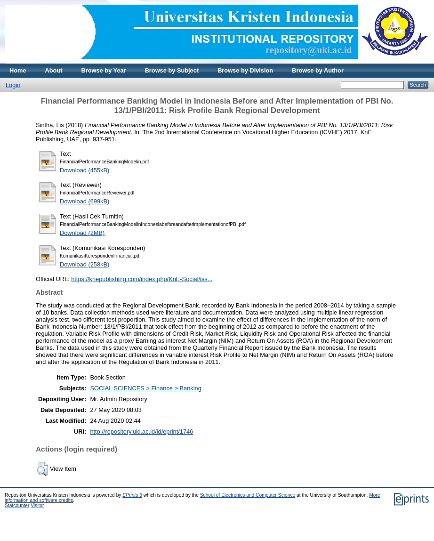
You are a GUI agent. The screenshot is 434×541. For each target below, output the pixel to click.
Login (13, 85)
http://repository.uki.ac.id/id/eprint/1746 (141, 431)
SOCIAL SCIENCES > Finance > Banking (145, 388)
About (54, 70)
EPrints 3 (132, 495)
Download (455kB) (84, 170)
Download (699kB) (84, 201)
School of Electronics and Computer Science (248, 495)
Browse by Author (318, 70)
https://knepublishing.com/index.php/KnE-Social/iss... (141, 279)
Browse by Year (103, 70)
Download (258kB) (84, 264)
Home (17, 70)
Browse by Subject (172, 70)
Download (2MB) (82, 232)
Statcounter (17, 505)
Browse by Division (245, 70)
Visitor (37, 505)
